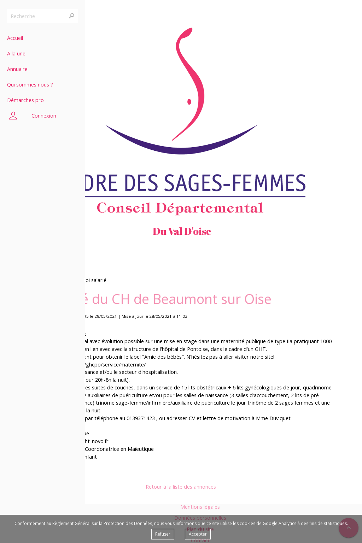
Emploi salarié (90, 280)
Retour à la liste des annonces (181, 486)
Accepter (198, 534)
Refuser (162, 534)
